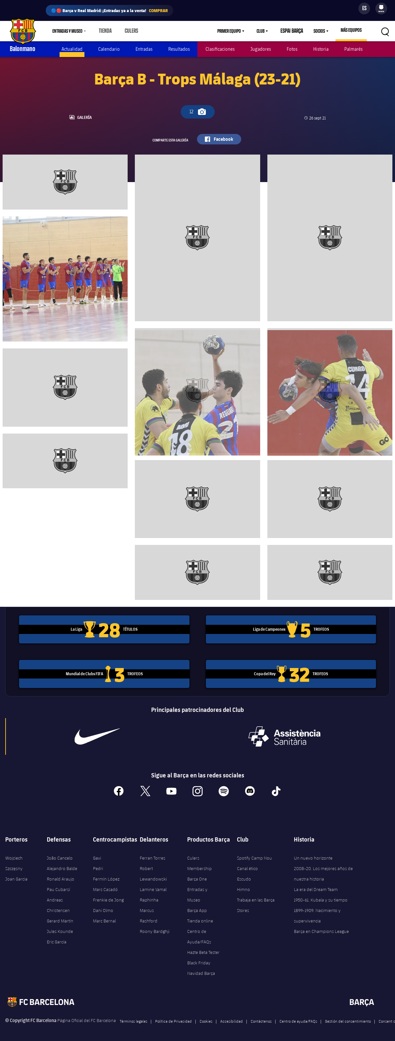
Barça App (197, 906)
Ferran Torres (152, 854)
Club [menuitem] (264, 31)
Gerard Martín (60, 917)
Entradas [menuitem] (144, 49)
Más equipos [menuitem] (351, 30)
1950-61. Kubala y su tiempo (321, 896)
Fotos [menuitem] (292, 49)
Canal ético (247, 864)
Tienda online (200, 917)
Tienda (104, 31)
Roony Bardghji (155, 927)
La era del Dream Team (316, 885)
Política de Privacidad (173, 1017)
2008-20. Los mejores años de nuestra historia (323, 870)
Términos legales (133, 1017)
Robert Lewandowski (153, 870)
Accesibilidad (231, 1017)
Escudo (244, 875)
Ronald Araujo (60, 875)
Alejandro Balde (62, 864)
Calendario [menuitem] (109, 49)
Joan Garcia (16, 875)
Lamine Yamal (153, 885)
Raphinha (149, 896)
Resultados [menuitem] (179, 49)
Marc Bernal (104, 917)
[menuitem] (381, 7)
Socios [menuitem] (319, 31)
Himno (243, 885)
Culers (128, 31)
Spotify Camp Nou (254, 854)
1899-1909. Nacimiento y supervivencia (317, 912)
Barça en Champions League (321, 927)
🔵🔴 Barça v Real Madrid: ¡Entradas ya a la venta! (109, 10)
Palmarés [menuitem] (353, 49)
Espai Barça (293, 31)
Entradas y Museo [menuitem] (67, 31)
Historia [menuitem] (321, 49)
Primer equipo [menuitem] (232, 31)
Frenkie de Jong (108, 896)
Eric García (56, 938)
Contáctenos (261, 1017)
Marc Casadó (105, 885)
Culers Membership (199, 859)
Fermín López (106, 875)
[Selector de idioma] (364, 8)
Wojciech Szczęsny (14, 859)
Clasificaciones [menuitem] (220, 49)
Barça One (197, 875)
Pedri (98, 864)
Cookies (206, 1017)
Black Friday (198, 959)
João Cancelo (60, 854)
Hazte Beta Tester (203, 948)
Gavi (97, 854)
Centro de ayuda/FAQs (298, 1017)
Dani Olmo (103, 906)
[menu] (381, 8)
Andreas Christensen (58, 901)
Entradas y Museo (197, 891)
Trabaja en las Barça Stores (256, 901)
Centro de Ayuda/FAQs (199, 933)
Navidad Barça (201, 969)
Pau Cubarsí (58, 885)
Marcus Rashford (148, 912)
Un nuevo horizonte (313, 854)
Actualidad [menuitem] (72, 49)
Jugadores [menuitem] (260, 49)
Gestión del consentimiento (348, 1017)
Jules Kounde (60, 927)
